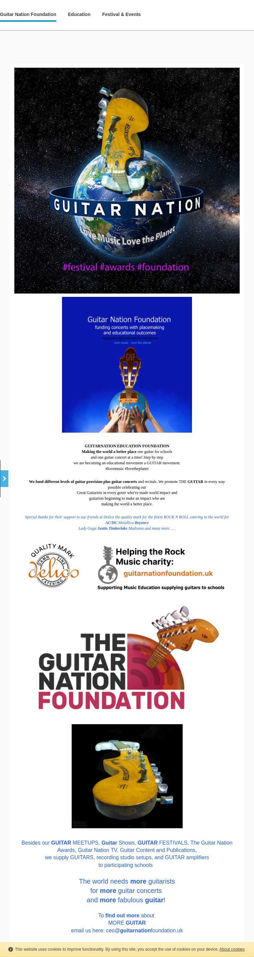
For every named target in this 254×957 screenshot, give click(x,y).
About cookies (231, 949)
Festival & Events (121, 14)
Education (79, 14)
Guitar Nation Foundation (28, 14)
